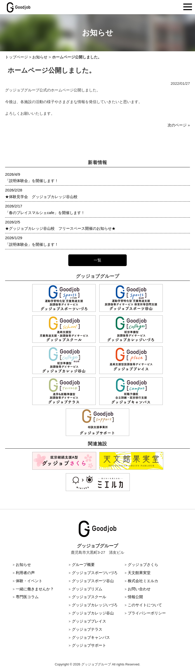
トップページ (16, 57)
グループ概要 (83, 564)
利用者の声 (25, 572)
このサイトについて (145, 605)
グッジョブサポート (89, 645)
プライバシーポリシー (147, 613)
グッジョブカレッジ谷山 (93, 613)
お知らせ (39, 57)
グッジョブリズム (87, 589)
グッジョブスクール (89, 597)
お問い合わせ (139, 589)
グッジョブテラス (87, 629)
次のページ (177, 125)
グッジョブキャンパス (91, 637)
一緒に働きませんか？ (35, 589)
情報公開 (135, 597)
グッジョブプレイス (89, 621)
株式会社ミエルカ (143, 581)
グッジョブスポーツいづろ (95, 572)
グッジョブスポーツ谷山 (93, 581)
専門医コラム (27, 597)
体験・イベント (29, 581)
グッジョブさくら (143, 564)
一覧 (97, 260)
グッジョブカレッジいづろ (95, 605)
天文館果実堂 (139, 572)
